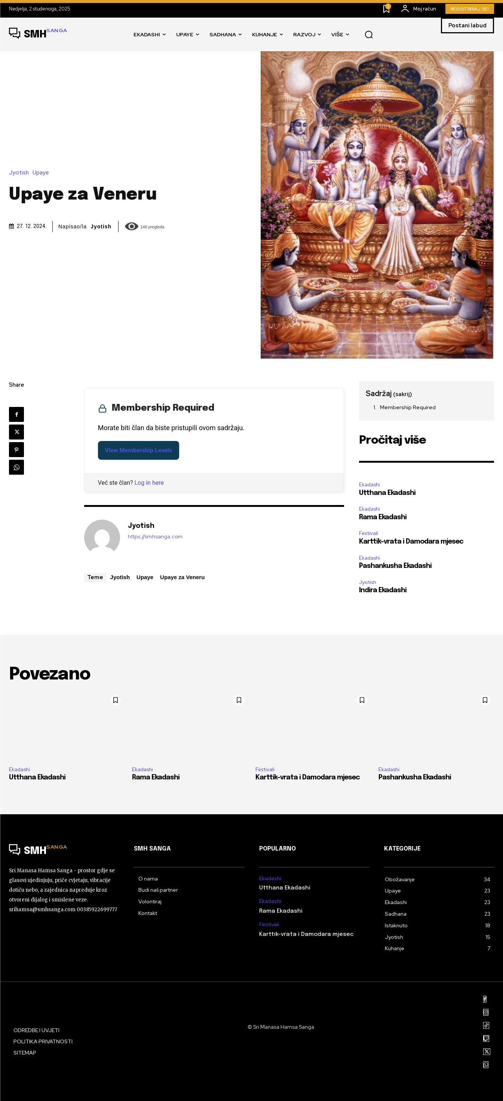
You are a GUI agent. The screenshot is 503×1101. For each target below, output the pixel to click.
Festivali (368, 533)
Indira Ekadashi (383, 590)
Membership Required (408, 407)
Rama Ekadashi (383, 517)
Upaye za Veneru (182, 577)
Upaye (43, 173)
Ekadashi (369, 484)
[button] (369, 35)
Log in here (149, 482)
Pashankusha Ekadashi (395, 566)
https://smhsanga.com (155, 536)
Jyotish (21, 173)
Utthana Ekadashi (387, 493)
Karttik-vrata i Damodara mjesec (411, 541)
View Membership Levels (138, 450)
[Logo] (38, 35)
